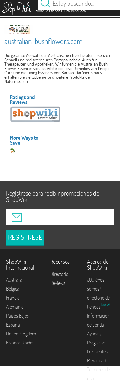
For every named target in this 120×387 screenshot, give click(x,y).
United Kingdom (21, 333)
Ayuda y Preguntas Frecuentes (97, 342)
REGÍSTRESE (25, 237)
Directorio (59, 274)
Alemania (15, 306)
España (13, 324)
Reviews (57, 283)
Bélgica (12, 289)
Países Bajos (17, 315)
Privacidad (96, 360)
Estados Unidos (20, 342)
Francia (13, 297)
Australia (14, 280)
